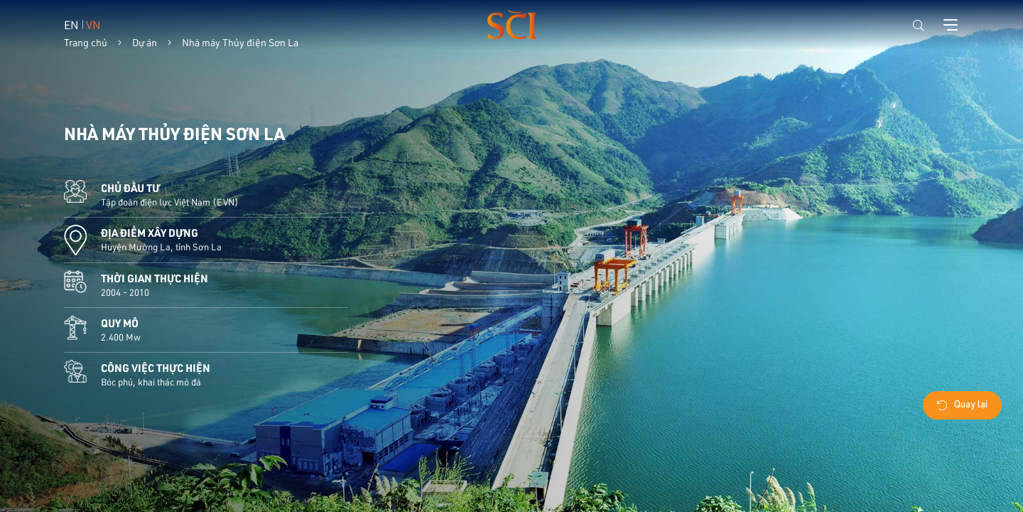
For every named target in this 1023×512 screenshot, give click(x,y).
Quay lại (962, 405)
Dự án (144, 42)
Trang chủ (85, 42)
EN (71, 24)
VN (93, 24)
